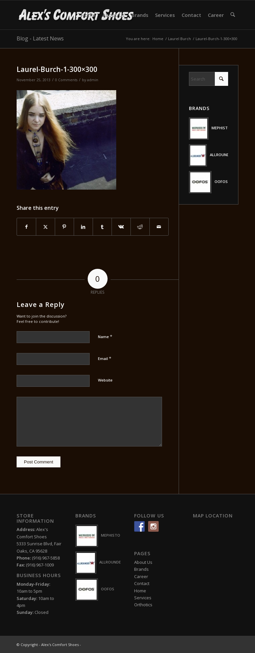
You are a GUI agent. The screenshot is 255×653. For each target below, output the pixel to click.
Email (104, 358)
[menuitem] (88, 15)
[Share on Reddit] (140, 226)
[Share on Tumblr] (102, 226)
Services (142, 598)
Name (105, 336)
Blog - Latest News (40, 38)
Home (140, 591)
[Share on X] (45, 226)
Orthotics (143, 605)
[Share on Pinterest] (64, 226)
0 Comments (66, 80)
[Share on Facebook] (26, 226)
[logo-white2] (76, 15)
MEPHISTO (221, 127)
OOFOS (221, 181)
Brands (141, 569)
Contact (141, 583)
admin (92, 80)
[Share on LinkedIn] (83, 226)
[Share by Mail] (159, 226)
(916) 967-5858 (46, 558)
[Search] (232, 15)
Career (141, 576)
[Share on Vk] (121, 226)
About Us (143, 562)
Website (105, 380)
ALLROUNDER (222, 154)
